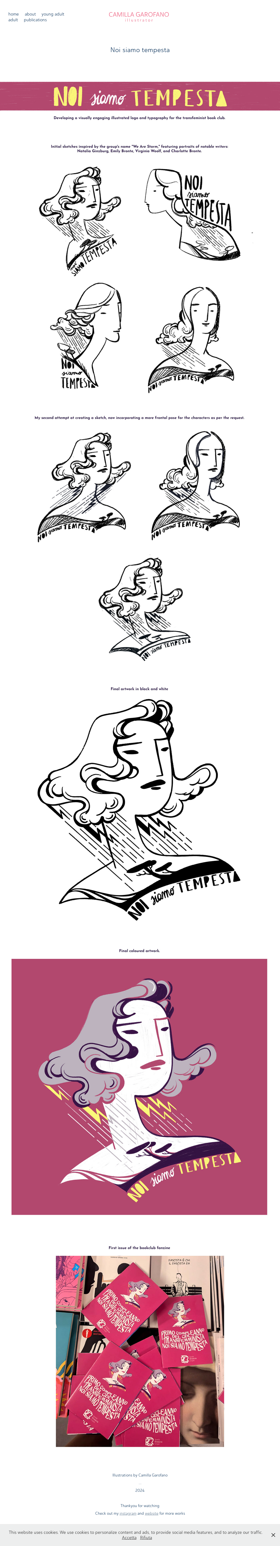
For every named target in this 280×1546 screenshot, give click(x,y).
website (151, 1513)
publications (35, 19)
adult (13, 19)
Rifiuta (146, 1537)
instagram (128, 1513)
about (30, 14)
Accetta (129, 1537)
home (13, 14)
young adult (53, 14)
